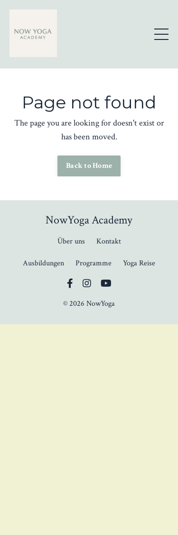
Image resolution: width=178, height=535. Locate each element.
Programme (93, 263)
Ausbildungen (43, 263)
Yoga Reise (139, 263)
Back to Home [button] (89, 166)
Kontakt (108, 241)
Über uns (71, 241)
